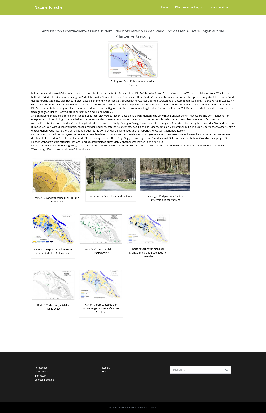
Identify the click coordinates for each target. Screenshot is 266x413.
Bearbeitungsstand (44, 379)
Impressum (40, 375)
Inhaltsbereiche (219, 7)
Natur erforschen (50, 7)
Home (164, 7)
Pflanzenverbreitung (189, 7)
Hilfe (104, 371)
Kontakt (106, 367)
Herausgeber (41, 367)
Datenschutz (41, 371)
